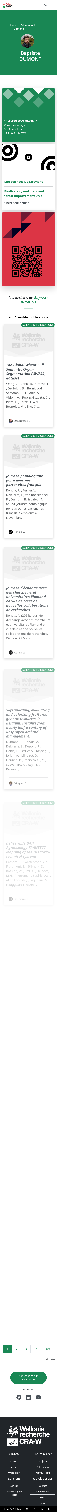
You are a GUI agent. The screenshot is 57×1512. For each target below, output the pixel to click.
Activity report (43, 1472)
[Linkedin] (28, 1397)
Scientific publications (31, 317)
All (10, 317)
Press (42, 1497)
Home (13, 25)
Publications (43, 1467)
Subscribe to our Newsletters (28, 1377)
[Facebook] (18, 1397)
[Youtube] (38, 1397)
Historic (14, 1461)
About (14, 1467)
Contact (43, 1485)
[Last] (47, 1349)
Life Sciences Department (23, 182)
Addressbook (28, 25)
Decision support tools (14, 1493)
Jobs (43, 1503)
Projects (43, 1461)
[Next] (35, 1349)
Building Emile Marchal (22, 120)
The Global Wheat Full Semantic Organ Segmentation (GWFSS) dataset (25, 386)
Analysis (14, 1485)
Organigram (14, 1472)
